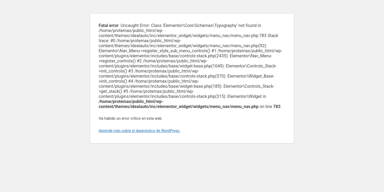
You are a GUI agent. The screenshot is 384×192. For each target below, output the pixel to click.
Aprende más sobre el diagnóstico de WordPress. (139, 131)
